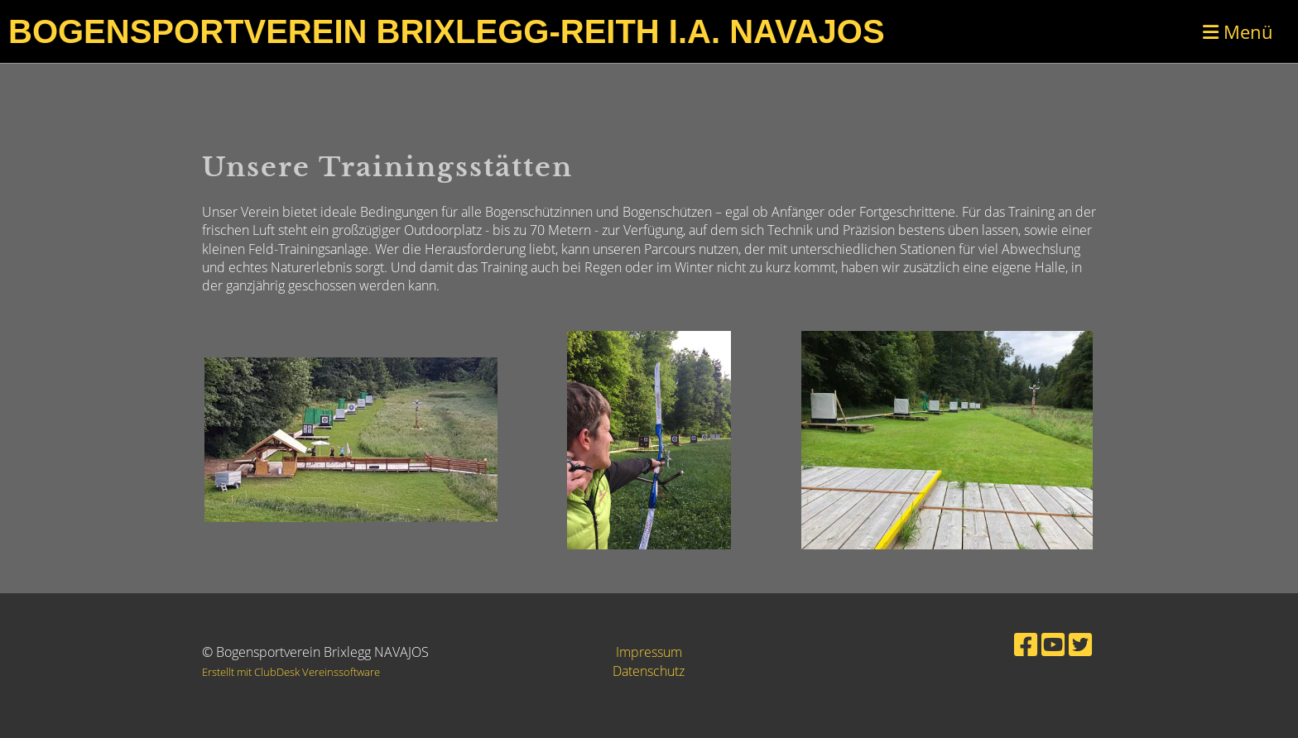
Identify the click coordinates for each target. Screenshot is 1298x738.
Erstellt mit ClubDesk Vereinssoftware (291, 671)
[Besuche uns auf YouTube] (1053, 644)
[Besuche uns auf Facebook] (1025, 644)
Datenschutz (649, 671)
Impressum (649, 652)
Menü (1238, 31)
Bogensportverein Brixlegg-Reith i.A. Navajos (446, 31)
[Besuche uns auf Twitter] (1080, 644)
